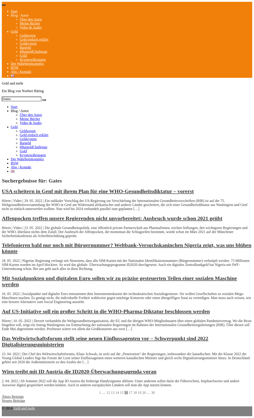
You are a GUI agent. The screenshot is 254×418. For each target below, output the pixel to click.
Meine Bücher (30, 23)
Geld (14, 31)
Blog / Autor (20, 15)
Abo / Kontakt (21, 72)
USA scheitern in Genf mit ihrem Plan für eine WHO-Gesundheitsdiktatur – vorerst (98, 191)
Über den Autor (31, 19)
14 (117, 393)
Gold (23, 55)
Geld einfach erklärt (34, 39)
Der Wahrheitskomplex (27, 64)
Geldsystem (28, 43)
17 (130, 393)
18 (135, 393)
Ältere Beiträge (13, 397)
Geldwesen (28, 35)
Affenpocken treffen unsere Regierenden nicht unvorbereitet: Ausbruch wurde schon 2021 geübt (112, 218)
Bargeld (25, 47)
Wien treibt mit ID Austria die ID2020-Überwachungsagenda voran (79, 371)
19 (139, 393)
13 (112, 393)
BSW (15, 68)
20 (144, 393)
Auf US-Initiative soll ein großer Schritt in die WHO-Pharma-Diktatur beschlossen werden (106, 311)
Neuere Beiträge (13, 401)
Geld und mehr (24, 408)
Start (14, 11)
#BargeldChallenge (33, 51)
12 (108, 393)
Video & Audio (31, 27)
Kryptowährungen (33, 60)
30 (153, 393)
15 (121, 393)
